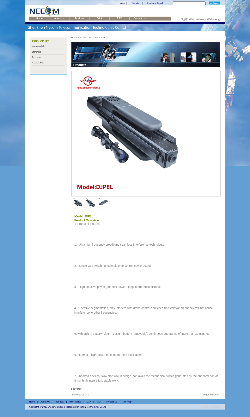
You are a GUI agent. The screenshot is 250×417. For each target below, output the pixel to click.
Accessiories (75, 401)
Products (79, 18)
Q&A (99, 18)
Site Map (135, 3)
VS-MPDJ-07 (213, 394)
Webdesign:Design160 (213, 406)
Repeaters (37, 57)
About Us (59, 18)
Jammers (36, 51)
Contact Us (139, 18)
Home (122, 3)
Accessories (38, 62)
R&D (119, 18)
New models (38, 46)
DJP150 (85, 394)
